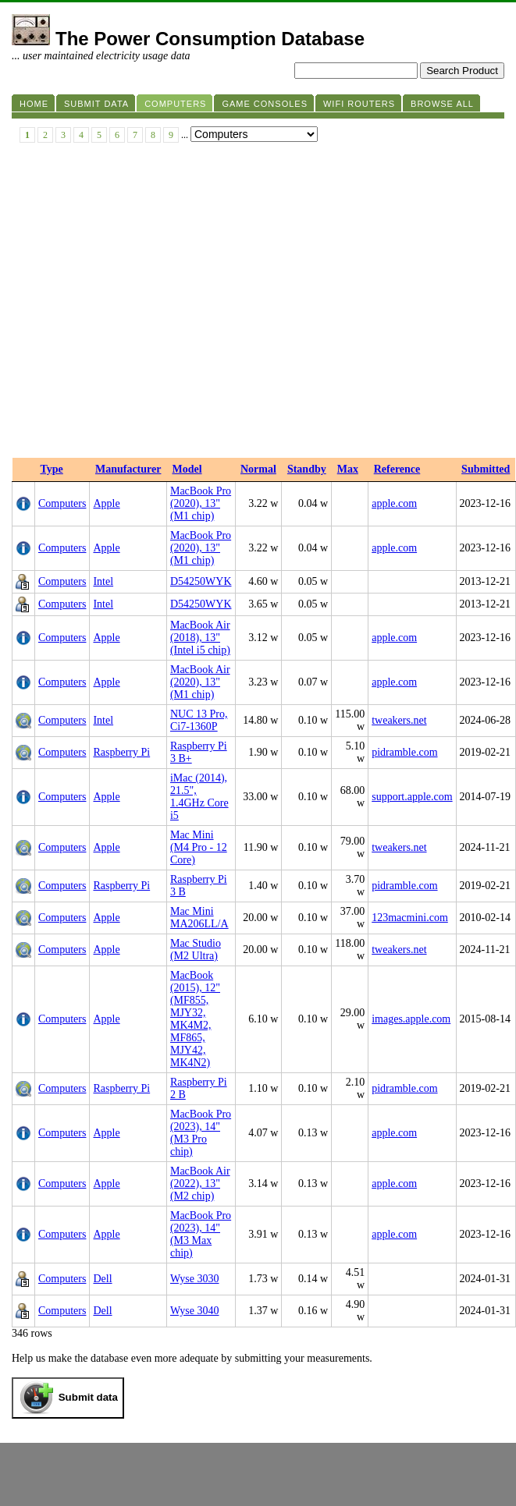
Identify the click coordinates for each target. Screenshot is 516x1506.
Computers (62, 503)
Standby (306, 469)
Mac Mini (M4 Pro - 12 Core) (198, 847)
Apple (106, 503)
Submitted (485, 469)
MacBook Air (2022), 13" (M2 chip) (200, 1183)
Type (52, 469)
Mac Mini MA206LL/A (199, 917)
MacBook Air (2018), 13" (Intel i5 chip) (200, 637)
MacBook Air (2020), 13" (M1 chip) (200, 682)
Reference (397, 469)
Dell (102, 1279)
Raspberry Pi (121, 752)
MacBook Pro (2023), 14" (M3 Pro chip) (200, 1132)
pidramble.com (404, 752)
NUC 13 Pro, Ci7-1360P (199, 720)
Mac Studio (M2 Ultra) (195, 949)
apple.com (394, 503)
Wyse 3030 (194, 1279)
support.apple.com (412, 797)
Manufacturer (128, 469)
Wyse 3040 (194, 1310)
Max (347, 469)
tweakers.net (399, 720)
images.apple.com (411, 1019)
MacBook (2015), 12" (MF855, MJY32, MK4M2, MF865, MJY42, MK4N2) (195, 1018)
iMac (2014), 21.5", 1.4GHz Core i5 (199, 796)
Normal (258, 469)
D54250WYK (201, 581)
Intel (103, 581)
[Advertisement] (146, 304)
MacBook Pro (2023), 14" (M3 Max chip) (200, 1234)
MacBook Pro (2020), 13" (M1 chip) (200, 503)
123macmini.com (410, 917)
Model (186, 469)
